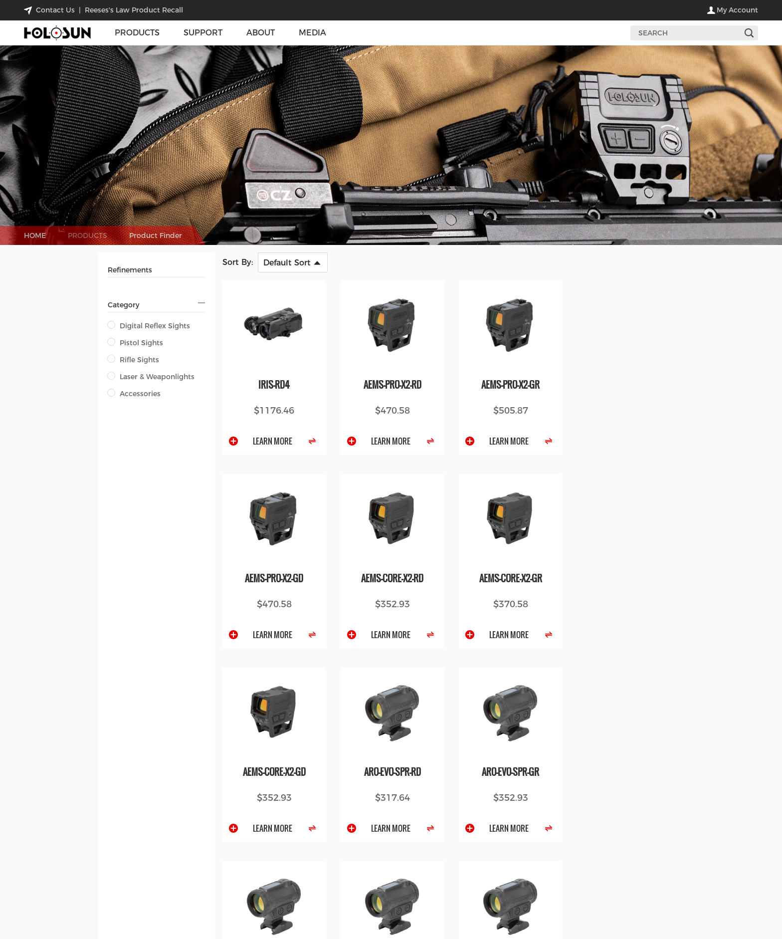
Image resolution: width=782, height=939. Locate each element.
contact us (55, 9)
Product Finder (155, 235)
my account (737, 9)
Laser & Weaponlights (151, 376)
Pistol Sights (135, 342)
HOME (35, 235)
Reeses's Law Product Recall (134, 9)
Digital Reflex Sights (149, 325)
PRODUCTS (87, 235)
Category (123, 304)
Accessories (134, 393)
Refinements (130, 269)
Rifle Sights (133, 359)
